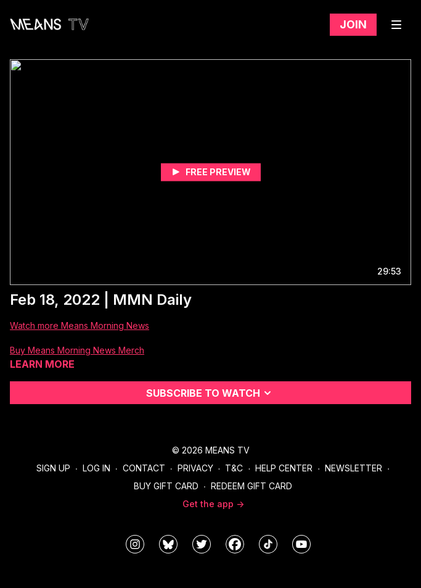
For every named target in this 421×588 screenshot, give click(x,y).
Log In (96, 468)
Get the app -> (213, 504)
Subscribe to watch (210, 393)
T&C (234, 468)
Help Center (284, 468)
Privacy (195, 468)
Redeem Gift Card (251, 486)
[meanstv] (235, 544)
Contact (144, 468)
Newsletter (353, 468)
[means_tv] (135, 544)
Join (353, 24)
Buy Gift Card (166, 486)
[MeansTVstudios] (168, 544)
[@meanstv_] (268, 544)
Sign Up (53, 468)
